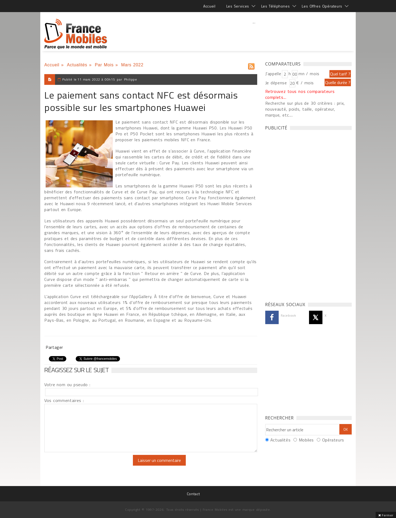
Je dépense (277, 83)
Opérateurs (333, 440)
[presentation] (89, 465)
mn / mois (309, 74)
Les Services (237, 6)
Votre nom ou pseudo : (67, 384)
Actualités (77, 65)
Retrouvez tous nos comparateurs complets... (300, 94)
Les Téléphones (275, 6)
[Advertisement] (254, 33)
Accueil (209, 6)
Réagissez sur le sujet (76, 370)
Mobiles (306, 440)
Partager (54, 347)
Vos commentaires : (64, 400)
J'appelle (273, 74)
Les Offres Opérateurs (322, 6)
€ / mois (305, 83)
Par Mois (104, 65)
